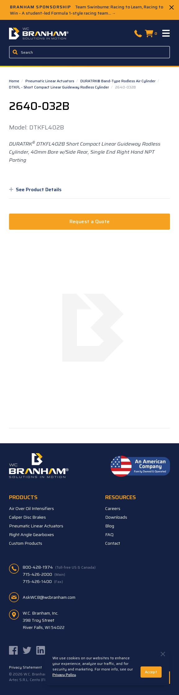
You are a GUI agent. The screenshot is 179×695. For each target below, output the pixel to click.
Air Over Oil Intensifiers (31, 508)
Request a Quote (89, 221)
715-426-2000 (44, 574)
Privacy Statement (25, 667)
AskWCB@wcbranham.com (49, 597)
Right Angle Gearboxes (31, 534)
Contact (112, 543)
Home (14, 81)
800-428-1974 (59, 567)
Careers (112, 508)
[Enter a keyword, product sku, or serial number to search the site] (89, 52)
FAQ (109, 534)
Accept (151, 672)
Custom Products (25, 543)
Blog (109, 525)
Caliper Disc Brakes (27, 517)
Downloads (116, 517)
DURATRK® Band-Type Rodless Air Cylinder (118, 81)
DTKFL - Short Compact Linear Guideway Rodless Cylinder (59, 87)
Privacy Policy (64, 675)
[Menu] (166, 33)
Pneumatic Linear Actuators (50, 81)
